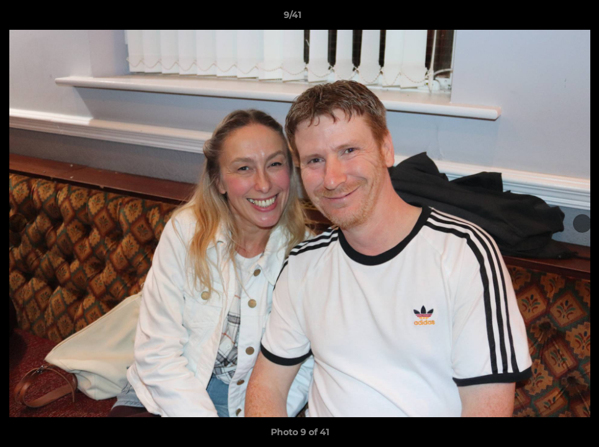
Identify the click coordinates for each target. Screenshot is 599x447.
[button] (546, 18)
